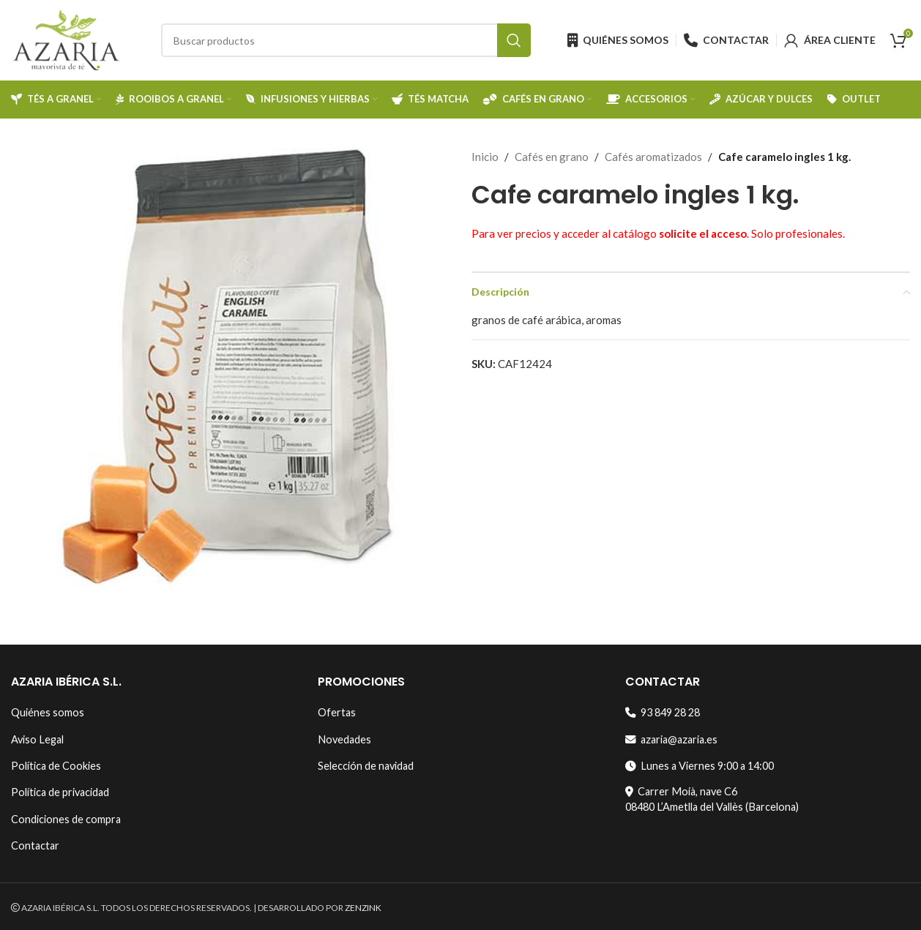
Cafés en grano (552, 156)
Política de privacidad (60, 792)
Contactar (35, 845)
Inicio (485, 156)
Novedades (344, 739)
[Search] (346, 40)
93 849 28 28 (662, 712)
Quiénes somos (47, 712)
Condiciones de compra (66, 819)
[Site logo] (66, 38)
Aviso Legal (37, 739)
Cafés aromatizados (653, 156)
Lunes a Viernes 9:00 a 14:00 (699, 766)
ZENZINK (363, 907)
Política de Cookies (56, 766)
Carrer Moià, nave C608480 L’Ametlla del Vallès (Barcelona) (712, 798)
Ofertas (337, 712)
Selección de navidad (366, 766)
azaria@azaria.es (671, 739)
